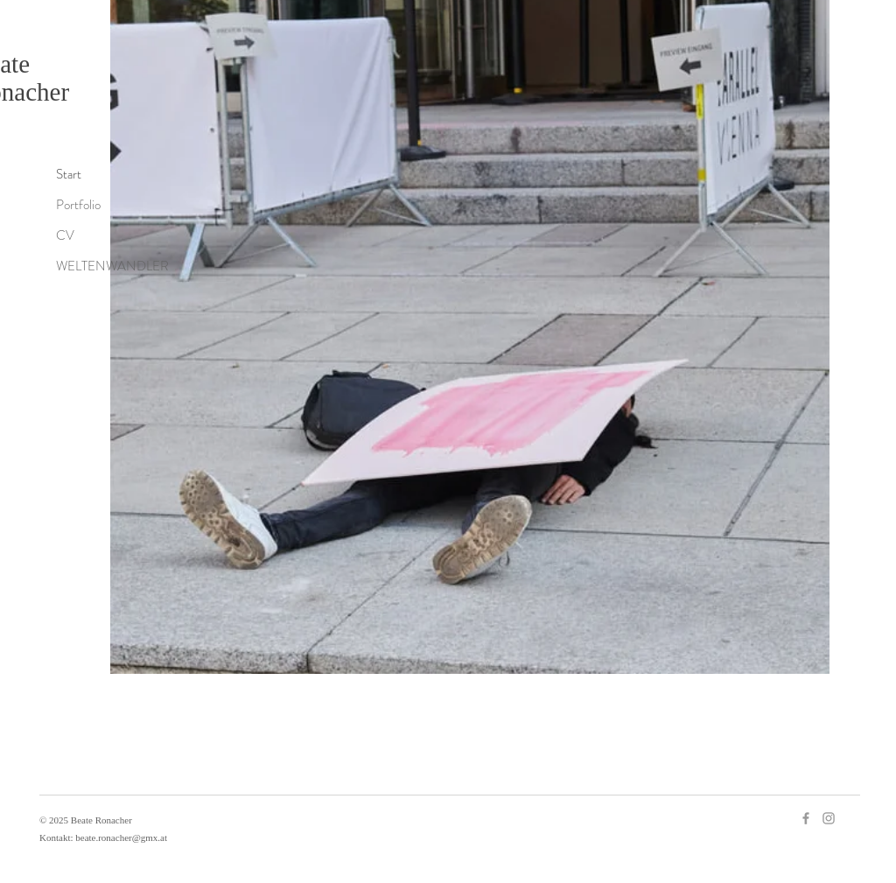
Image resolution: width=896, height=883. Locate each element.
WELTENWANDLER (112, 266)
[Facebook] (806, 818)
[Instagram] (828, 818)
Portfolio (78, 204)
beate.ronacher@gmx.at (121, 837)
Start (68, 174)
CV (65, 235)
